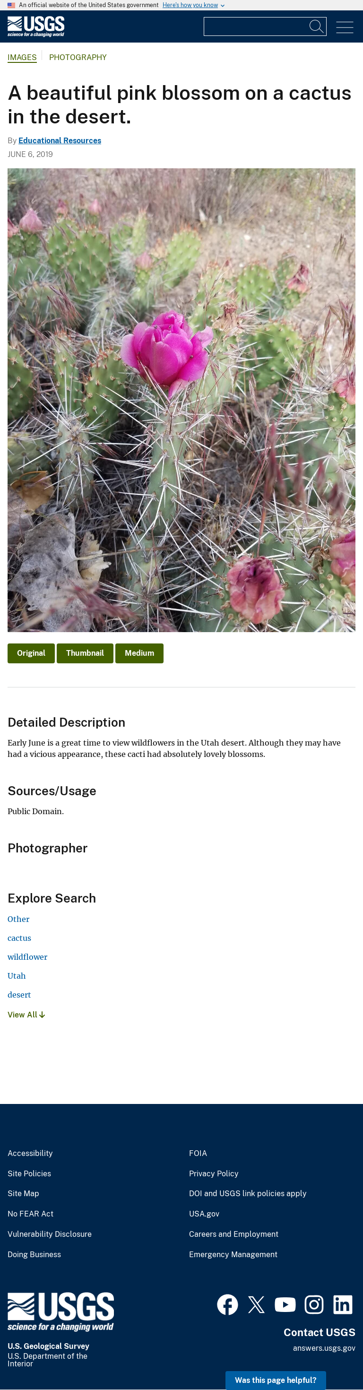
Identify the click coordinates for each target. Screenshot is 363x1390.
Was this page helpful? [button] (276, 1380)
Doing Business (34, 1255)
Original (31, 653)
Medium (139, 653)
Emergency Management (233, 1255)
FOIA (198, 1153)
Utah (17, 976)
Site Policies (29, 1174)
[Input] (265, 26)
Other (18, 919)
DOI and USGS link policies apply (248, 1194)
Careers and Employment (233, 1234)
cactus (19, 938)
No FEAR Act (30, 1214)
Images (22, 57)
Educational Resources (59, 140)
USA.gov (204, 1214)
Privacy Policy (214, 1174)
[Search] (317, 26)
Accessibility (30, 1153)
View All (26, 1014)
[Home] (36, 34)
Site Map (23, 1194)
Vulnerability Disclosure (50, 1234)
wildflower (27, 957)
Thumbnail (85, 653)
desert (19, 994)
